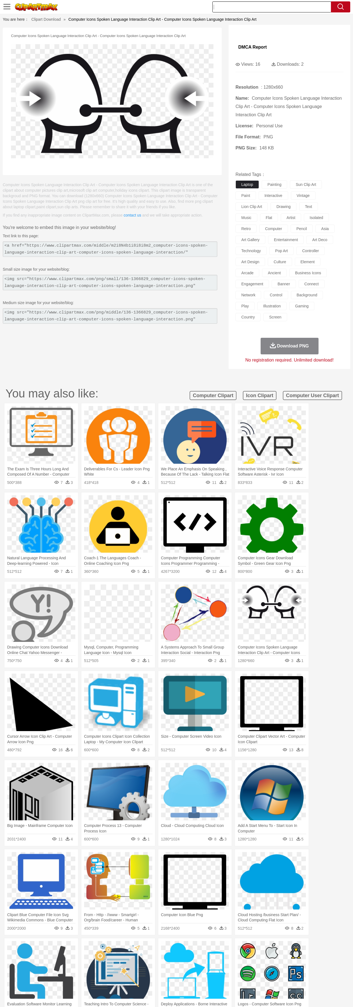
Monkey (232, 956)
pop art (281, 251)
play (245, 306)
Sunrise (199, 948)
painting (275, 184)
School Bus (149, 973)
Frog (176, 956)
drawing (283, 206)
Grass (155, 948)
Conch (92, 948)
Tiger (284, 956)
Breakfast (35, 981)
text (308, 206)
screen (275, 317)
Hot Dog (266, 981)
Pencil (114, 973)
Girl (192, 964)
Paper (226, 973)
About (236, 995)
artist (291, 217)
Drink (77, 981)
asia (325, 228)
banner (283, 284)
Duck (126, 956)
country (248, 317)
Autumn (49, 948)
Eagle (137, 956)
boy (201, 964)
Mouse (247, 956)
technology (251, 251)
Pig (258, 956)
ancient (274, 273)
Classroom (82, 973)
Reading (100, 973)
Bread (235, 981)
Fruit (106, 981)
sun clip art (306, 184)
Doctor (122, 964)
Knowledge (180, 973)
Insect (208, 956)
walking (157, 964)
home (171, 964)
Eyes (144, 964)
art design (250, 262)
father (213, 964)
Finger (250, 964)
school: (21, 972)
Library (197, 973)
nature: (20, 947)
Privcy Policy (270, 995)
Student (37, 973)
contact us (132, 215)
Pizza (210, 981)
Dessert (63, 981)
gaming (302, 306)
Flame (126, 948)
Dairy (50, 981)
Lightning (170, 948)
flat (269, 217)
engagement (252, 284)
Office (238, 973)
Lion (219, 956)
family (71, 964)
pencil (301, 228)
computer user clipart (312, 395)
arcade (247, 273)
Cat (79, 956)
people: (21, 964)
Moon (185, 948)
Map (165, 973)
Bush (242, 948)
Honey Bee (191, 956)
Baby (47, 964)
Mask (35, 964)
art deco (319, 240)
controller (310, 251)
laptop (247, 184)
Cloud (254, 948)
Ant (34, 956)
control (276, 295)
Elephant (152, 956)
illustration (272, 306)
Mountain (215, 948)
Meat (117, 981)
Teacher (53, 973)
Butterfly (67, 956)
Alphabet (253, 973)
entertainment (286, 240)
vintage (303, 195)
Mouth (226, 964)
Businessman (104, 964)
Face (238, 964)
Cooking (250, 981)
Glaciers (141, 948)
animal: (21, 956)
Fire (115, 948)
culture (280, 262)
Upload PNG (328, 995)
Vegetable (166, 981)
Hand (263, 964)
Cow (105, 956)
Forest (277, 948)
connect (311, 284)
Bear (44, 956)
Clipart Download (46, 19)
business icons (308, 273)
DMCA (307, 995)
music (246, 217)
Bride (58, 964)
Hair (183, 964)
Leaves (64, 948)
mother (85, 964)
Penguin (270, 956)
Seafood (149, 981)
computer (273, 228)
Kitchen (183, 981)
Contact (291, 995)
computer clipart (213, 395)
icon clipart (259, 395)
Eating (223, 981)
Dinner (197, 981)
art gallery (250, 240)
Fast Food (91, 981)
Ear (134, 964)
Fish (166, 956)
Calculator (271, 973)
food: (19, 981)
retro (246, 228)
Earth (105, 948)
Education (130, 973)
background (307, 295)
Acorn (35, 948)
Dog (115, 956)
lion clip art (251, 206)
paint (245, 195)
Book (66, 973)
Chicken (92, 956)
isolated (316, 217)
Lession (288, 973)
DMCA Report (252, 47)
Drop (265, 948)
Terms (251, 995)
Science (212, 973)
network (248, 295)
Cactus (78, 948)
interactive (273, 195)
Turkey (296, 956)
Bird (54, 956)
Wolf (308, 956)
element (308, 262)
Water (230, 948)
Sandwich (132, 981)
